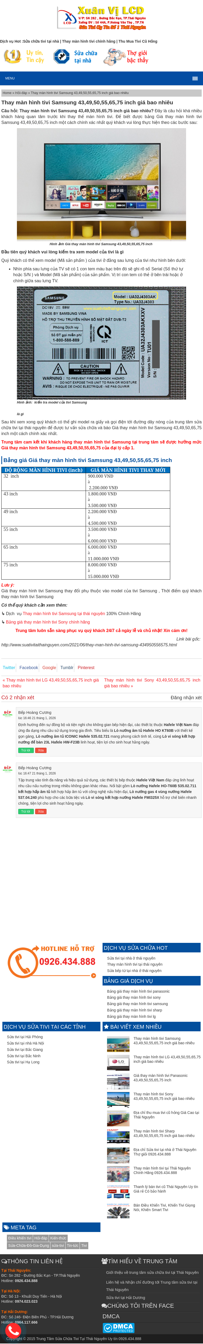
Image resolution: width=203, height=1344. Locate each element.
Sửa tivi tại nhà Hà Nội (25, 1044)
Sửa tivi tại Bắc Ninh (23, 1056)
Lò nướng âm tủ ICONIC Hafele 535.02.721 (72, 737)
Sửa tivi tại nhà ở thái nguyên (131, 959)
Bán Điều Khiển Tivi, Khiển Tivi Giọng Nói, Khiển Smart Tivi (164, 1208)
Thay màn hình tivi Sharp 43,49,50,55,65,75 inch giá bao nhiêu (163, 1134)
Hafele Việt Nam (178, 725)
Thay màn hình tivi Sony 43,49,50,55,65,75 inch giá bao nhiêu (163, 1097)
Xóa (41, 751)
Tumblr (59, 668)
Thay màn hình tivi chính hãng (89, 41)
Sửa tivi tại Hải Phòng (25, 1037)
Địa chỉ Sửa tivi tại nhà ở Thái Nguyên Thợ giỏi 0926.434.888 (164, 1152)
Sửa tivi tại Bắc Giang (25, 1050)
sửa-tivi (58, 1246)
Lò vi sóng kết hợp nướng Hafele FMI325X (122, 798)
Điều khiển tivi (19, 1239)
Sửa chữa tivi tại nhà (41, 41)
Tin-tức (72, 1246)
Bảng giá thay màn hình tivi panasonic (138, 992)
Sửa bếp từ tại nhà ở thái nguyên (134, 971)
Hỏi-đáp (21, 93)
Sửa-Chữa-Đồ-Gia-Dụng (28, 1246)
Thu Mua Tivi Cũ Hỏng (137, 41)
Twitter (7, 668)
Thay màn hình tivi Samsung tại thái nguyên (64, 613)
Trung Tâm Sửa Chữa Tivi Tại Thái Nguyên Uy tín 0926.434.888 (88, 1339)
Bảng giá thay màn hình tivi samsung (137, 1004)
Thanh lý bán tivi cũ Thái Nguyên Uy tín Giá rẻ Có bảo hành (165, 1189)
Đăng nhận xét (186, 698)
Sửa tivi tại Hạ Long (23, 1063)
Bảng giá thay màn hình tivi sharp (134, 1011)
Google (44, 668)
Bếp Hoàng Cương (34, 713)
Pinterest (76, 668)
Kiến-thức (58, 1239)
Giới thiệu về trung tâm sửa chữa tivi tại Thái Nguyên (152, 1273)
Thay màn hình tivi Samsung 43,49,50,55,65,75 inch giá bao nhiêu (163, 1041)
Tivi (84, 1246)
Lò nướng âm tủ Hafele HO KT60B (143, 731)
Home (7, 93)
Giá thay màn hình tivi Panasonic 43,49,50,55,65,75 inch (160, 1078)
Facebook (25, 668)
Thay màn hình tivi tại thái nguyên (135, 965)
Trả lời (26, 751)
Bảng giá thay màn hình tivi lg (131, 1017)
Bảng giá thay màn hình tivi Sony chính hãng (48, 622)
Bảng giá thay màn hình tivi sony (134, 998)
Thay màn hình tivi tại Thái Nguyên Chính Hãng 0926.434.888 (162, 1171)
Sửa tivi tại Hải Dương (125, 1298)
